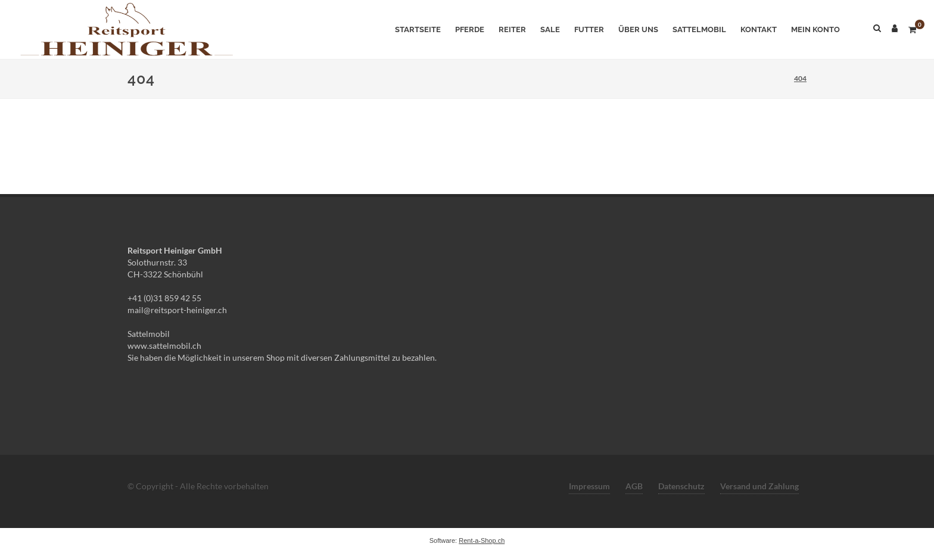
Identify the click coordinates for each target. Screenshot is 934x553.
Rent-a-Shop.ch (482, 540)
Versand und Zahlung (759, 486)
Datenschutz (681, 486)
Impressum (589, 486)
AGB (634, 486)
